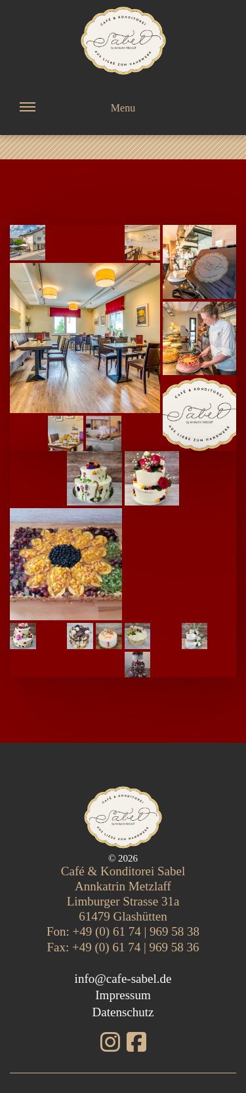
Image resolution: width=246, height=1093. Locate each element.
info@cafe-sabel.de (123, 978)
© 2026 (123, 858)
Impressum (122, 995)
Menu (77, 117)
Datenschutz (123, 1012)
